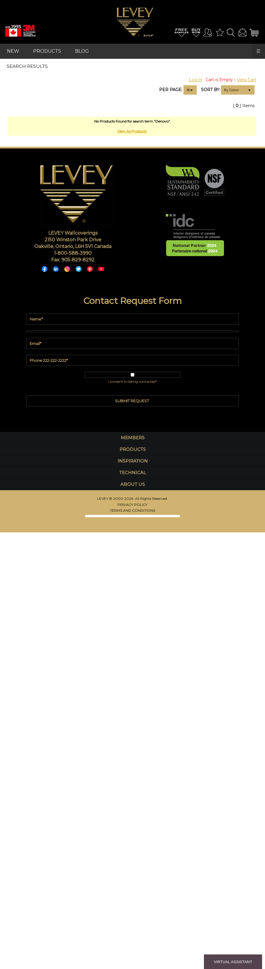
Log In (195, 79)
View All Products (132, 131)
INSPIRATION (133, 461)
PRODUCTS (47, 51)
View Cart (246, 79)
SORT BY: (210, 89)
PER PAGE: (170, 89)
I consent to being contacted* (132, 381)
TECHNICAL (132, 472)
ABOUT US (132, 484)
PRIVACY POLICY (132, 504)
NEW (13, 51)
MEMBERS (133, 437)
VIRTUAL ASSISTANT (233, 962)
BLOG (82, 51)
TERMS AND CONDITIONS (132, 510)
